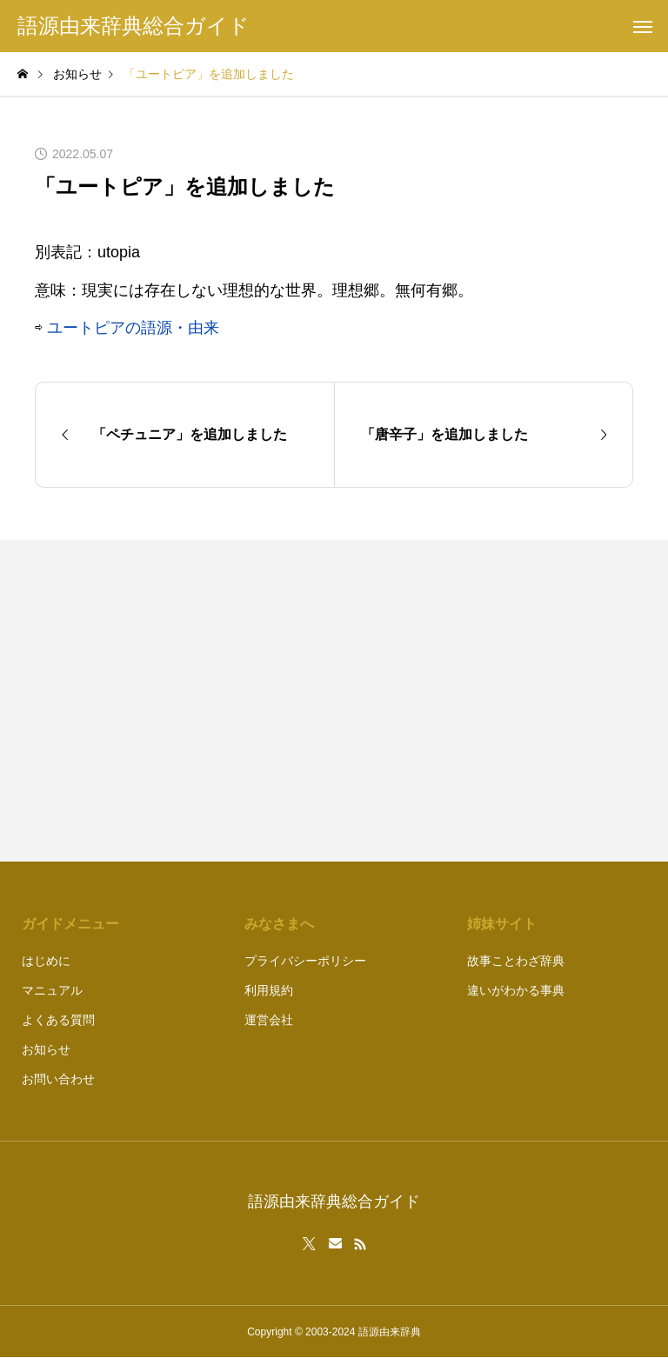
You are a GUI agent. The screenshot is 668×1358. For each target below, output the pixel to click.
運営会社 (268, 1020)
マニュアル (52, 990)
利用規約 (268, 990)
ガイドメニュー (70, 923)
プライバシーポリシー (305, 961)
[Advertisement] (492, 700)
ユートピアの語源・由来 (133, 327)
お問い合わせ (58, 1079)
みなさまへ (279, 923)
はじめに (46, 961)
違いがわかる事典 (515, 990)
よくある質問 (58, 1020)
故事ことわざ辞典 (515, 961)
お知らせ (46, 1049)
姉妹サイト (502, 923)
